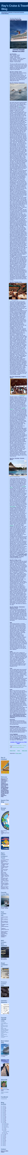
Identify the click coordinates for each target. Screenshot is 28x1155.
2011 (3, 1134)
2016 (3, 1117)
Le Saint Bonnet (22, 395)
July (4, 1128)
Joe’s (20, 106)
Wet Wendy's (22, 747)
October (4, 1125)
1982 (3, 1145)
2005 (3, 1141)
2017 (3, 1116)
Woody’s (12, 525)
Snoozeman (4, 1088)
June (4, 1129)
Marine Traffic (3, 1028)
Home (18, 750)
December (5, 1123)
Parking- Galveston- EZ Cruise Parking (5, 1030)
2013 (3, 1121)
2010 (3, 1135)
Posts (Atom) (18, 753)
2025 (3, 1107)
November (5, 1124)
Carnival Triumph (15, 20)
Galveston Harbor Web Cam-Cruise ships (4, 1026)
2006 (3, 1140)
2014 (3, 1120)
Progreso (17, 747)
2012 (3, 1122)
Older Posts (24, 750)
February (5, 1133)
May (4, 1130)
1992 (3, 1143)
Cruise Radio (3, 1022)
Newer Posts (12, 750)
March (4, 1132)
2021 (3, 1111)
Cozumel (14, 747)
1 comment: (24, 745)
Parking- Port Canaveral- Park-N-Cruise (5, 1032)
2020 (3, 1113)
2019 (3, 1114)
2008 (3, 1138)
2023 (3, 1109)
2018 (3, 1115)
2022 (3, 1110)
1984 (3, 1144)
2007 (3, 1139)
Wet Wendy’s (13, 506)
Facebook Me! (4, 1098)
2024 (3, 1108)
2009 (3, 1137)
